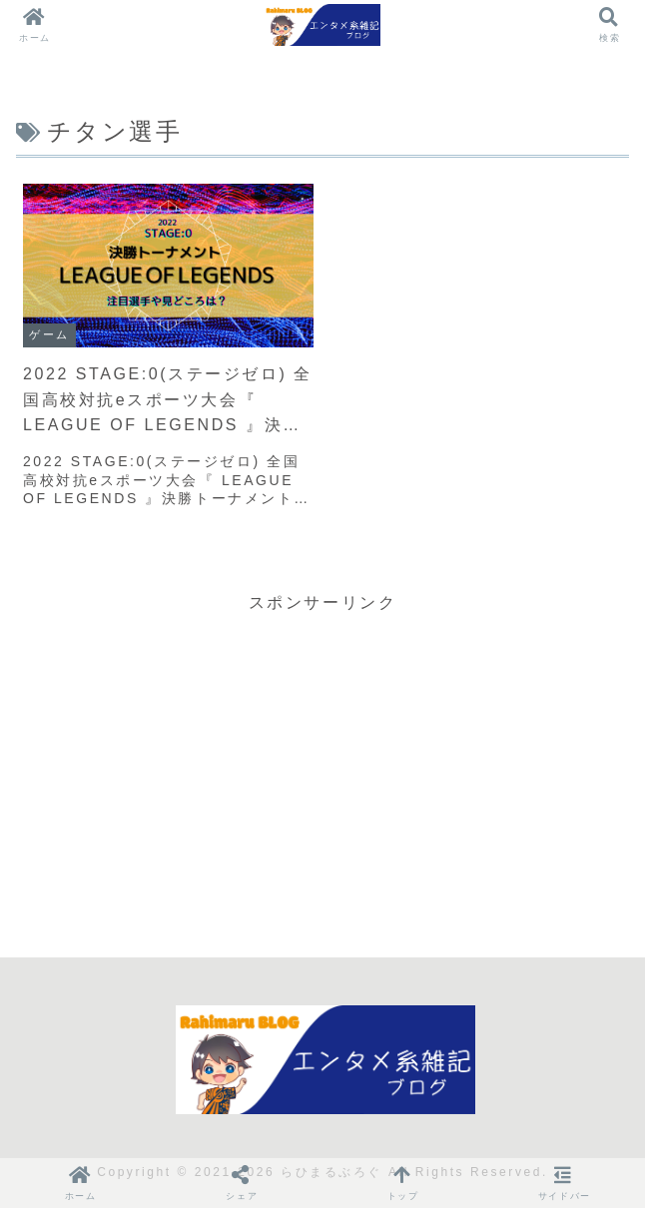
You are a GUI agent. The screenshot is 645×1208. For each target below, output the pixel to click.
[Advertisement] (322, 757)
